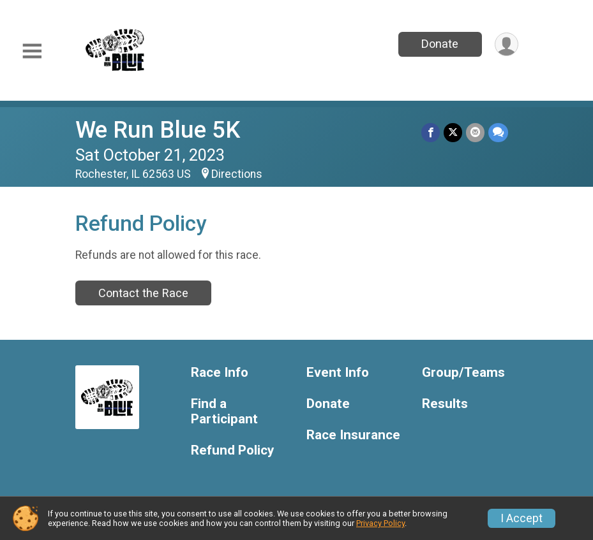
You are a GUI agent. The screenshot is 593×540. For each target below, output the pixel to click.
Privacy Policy (380, 523)
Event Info (337, 372)
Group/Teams (463, 372)
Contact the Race (143, 293)
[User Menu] (506, 44)
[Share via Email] (475, 132)
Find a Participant (224, 412)
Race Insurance (353, 435)
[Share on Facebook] (430, 132)
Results (445, 404)
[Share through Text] (498, 132)
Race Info (219, 372)
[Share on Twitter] (453, 132)
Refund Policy (232, 450)
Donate (439, 43)
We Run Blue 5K (157, 129)
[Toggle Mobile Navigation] (32, 51)
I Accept (521, 518)
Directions (236, 174)
